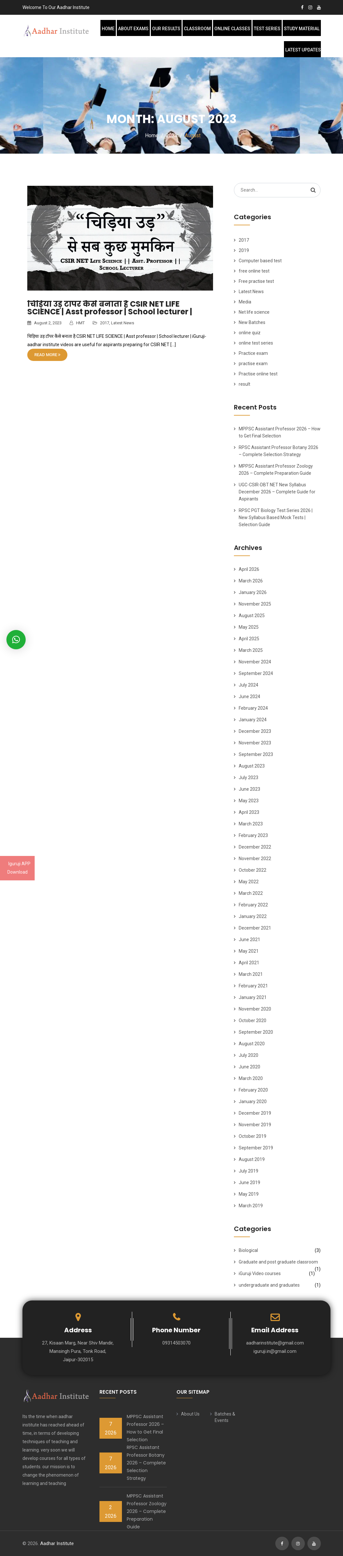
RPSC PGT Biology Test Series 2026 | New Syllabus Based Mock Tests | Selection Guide (276, 517)
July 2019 (248, 1171)
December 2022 (255, 847)
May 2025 (249, 627)
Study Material (302, 28)
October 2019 (252, 1136)
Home (108, 28)
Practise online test (258, 373)
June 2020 (249, 1066)
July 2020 (248, 1055)
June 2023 (249, 789)
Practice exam (253, 353)
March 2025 (251, 650)
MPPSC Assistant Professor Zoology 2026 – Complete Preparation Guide (147, 1511)
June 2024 (249, 696)
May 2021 (249, 951)
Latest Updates (303, 49)
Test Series (267, 28)
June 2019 (249, 1182)
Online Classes (232, 28)
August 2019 (252, 1159)
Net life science (254, 312)
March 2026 (251, 580)
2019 (244, 250)
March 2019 (251, 1205)
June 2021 (249, 939)
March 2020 (251, 1078)
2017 (104, 322)
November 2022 (255, 858)
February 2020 (253, 1090)
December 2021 (255, 928)
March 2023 (251, 823)
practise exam (253, 363)
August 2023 (252, 766)
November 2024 (255, 661)
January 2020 (253, 1101)
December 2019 (255, 1113)
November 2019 (255, 1124)
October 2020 (252, 1020)
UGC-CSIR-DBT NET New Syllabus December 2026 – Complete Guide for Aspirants (277, 491)
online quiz (250, 332)
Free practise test (256, 281)
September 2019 (256, 1147)
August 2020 (252, 1043)
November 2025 (255, 604)
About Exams (133, 28)
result (244, 384)
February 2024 (253, 708)
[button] (16, 639)
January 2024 (253, 719)
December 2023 (255, 731)
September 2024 (256, 673)
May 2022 (249, 881)
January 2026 (253, 592)
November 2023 (255, 742)
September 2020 (256, 1032)
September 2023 (256, 754)
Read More (47, 354)
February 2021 (253, 985)
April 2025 (249, 638)
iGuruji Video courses (260, 1273)
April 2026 (249, 569)
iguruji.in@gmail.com (274, 1351)
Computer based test (260, 260)
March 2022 (251, 893)
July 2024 (248, 685)
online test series (256, 343)
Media (245, 301)
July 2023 (248, 777)
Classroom (197, 28)
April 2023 (249, 812)
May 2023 (249, 800)
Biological (248, 1250)
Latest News (122, 322)
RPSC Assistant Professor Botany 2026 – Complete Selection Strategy (146, 1462)
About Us (190, 1414)
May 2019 (249, 1194)
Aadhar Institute (57, 1543)
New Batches (252, 322)
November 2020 (255, 1009)
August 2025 (252, 615)
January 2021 (253, 997)
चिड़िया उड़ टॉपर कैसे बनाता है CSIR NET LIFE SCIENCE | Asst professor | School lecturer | (109, 308)
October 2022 (252, 870)
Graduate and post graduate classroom (278, 1261)
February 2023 (253, 835)
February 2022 (253, 904)
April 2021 (249, 962)
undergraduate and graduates (269, 1285)
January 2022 (253, 916)
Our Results (166, 28)
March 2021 (251, 974)
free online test (254, 271)
